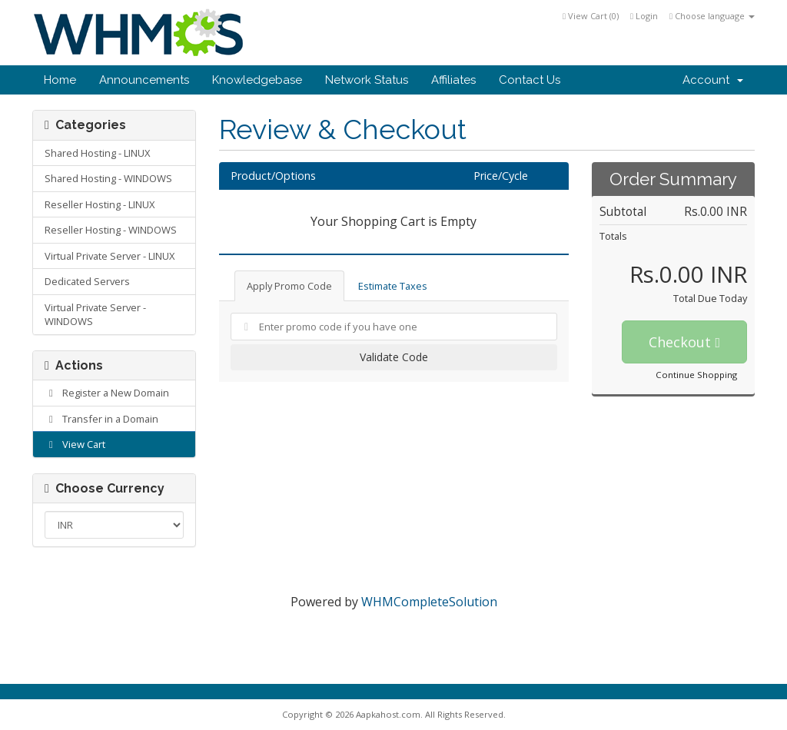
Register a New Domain (107, 393)
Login (644, 16)
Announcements (144, 80)
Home (60, 80)
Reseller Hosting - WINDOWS (111, 230)
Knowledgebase (257, 80)
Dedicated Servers (87, 281)
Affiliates (453, 80)
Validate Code (394, 357)
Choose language (712, 16)
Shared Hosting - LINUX (97, 153)
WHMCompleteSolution (429, 601)
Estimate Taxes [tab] (392, 286)
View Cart (75, 444)
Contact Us (529, 80)
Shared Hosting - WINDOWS (108, 178)
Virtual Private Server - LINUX (109, 256)
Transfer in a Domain (101, 419)
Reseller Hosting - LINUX (99, 204)
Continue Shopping (696, 374)
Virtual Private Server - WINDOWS (95, 314)
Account (712, 80)
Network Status (366, 80)
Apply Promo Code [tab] (289, 286)
